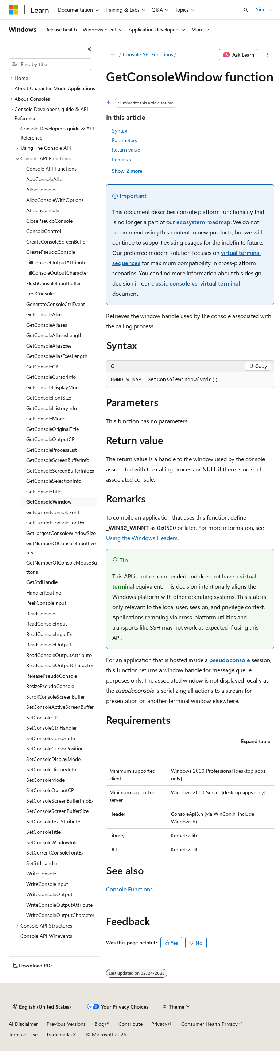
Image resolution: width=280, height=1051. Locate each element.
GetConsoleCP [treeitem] (42, 366)
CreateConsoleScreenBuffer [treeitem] (56, 241)
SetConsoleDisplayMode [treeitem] (53, 759)
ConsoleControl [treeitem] (43, 231)
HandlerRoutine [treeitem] (43, 592)
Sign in (263, 9)
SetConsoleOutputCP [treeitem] (50, 790)
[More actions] (267, 55)
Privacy (159, 1023)
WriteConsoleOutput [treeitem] (49, 894)
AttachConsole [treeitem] (42, 210)
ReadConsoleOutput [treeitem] (48, 644)
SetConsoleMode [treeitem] (45, 779)
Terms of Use (23, 1034)
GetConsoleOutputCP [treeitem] (50, 439)
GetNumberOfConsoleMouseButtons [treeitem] (61, 567)
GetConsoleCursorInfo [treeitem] (51, 376)
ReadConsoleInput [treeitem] (46, 623)
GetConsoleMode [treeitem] (45, 418)
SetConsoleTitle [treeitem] (43, 831)
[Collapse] (89, 49)
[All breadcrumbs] (112, 55)
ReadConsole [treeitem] (40, 613)
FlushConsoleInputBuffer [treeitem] (53, 283)
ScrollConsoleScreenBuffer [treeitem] (55, 696)
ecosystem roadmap (203, 222)
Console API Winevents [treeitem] (46, 935)
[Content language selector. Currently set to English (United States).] (42, 1007)
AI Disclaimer (23, 1023)
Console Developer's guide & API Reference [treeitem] (57, 133)
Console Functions (129, 889)
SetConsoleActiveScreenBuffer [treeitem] (60, 706)
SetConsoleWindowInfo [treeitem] (52, 842)
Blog (99, 1023)
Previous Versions (66, 1023)
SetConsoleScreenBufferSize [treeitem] (57, 810)
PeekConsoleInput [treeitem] (46, 602)
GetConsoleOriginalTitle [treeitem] (52, 428)
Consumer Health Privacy (209, 1023)
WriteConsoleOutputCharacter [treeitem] (60, 914)
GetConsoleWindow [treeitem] (49, 501)
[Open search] (245, 9)
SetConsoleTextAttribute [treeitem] (53, 821)
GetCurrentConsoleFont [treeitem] (52, 512)
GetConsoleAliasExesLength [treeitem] (57, 355)
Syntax (119, 130)
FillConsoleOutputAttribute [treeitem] (56, 262)
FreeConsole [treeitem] (40, 293)
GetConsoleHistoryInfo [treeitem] (51, 408)
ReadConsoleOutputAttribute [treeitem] (59, 654)
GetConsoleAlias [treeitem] (44, 314)
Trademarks (59, 1034)
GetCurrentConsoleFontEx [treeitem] (55, 522)
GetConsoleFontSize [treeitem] (48, 397)
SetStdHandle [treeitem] (41, 863)
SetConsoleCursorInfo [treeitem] (50, 738)
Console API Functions (148, 54)
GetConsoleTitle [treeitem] (43, 491)
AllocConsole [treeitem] (40, 189)
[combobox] (50, 64)
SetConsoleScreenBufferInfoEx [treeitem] (59, 800)
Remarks (121, 159)
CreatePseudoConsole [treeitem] (50, 251)
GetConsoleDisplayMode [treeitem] (53, 387)
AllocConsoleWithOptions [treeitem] (54, 199)
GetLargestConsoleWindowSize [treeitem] (61, 533)
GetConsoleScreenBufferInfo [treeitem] (57, 459)
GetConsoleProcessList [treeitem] (51, 449)
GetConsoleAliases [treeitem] (46, 324)
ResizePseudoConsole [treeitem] (50, 686)
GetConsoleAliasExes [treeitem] (49, 345)
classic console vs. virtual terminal (195, 283)
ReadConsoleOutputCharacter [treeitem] (59, 665)
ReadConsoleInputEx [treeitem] (49, 634)
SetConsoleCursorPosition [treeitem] (55, 748)
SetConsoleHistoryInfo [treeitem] (51, 769)
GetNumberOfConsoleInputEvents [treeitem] (61, 548)
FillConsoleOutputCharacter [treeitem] (57, 272)
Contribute (130, 1023)
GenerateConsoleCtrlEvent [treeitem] (55, 304)
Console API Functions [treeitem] (51, 168)
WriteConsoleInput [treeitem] (47, 883)
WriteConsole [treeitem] (41, 873)
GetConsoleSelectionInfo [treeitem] (53, 480)
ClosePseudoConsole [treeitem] (49, 220)
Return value (126, 149)
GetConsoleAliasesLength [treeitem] (54, 335)
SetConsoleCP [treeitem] (42, 717)
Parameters (124, 140)
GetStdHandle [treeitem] (42, 581)
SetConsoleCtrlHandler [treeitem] (51, 727)
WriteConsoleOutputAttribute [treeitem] (59, 904)
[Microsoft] (13, 10)
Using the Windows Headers (142, 538)
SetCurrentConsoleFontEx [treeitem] (54, 852)
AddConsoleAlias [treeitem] (44, 179)
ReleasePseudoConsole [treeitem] (51, 675)
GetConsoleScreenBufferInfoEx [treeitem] (60, 470)
